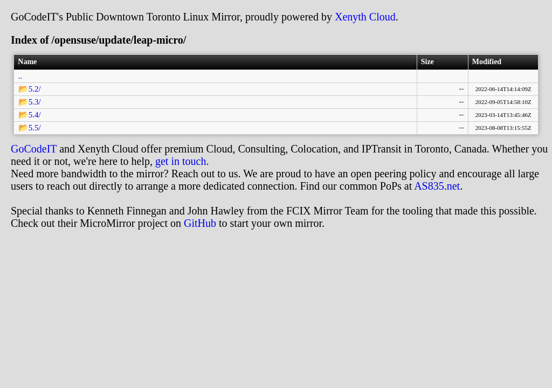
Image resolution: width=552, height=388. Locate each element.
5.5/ (35, 127)
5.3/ (35, 102)
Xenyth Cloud (365, 17)
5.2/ (35, 89)
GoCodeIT (34, 149)
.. (20, 76)
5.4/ (35, 114)
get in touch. (182, 161)
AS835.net (437, 186)
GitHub (200, 223)
